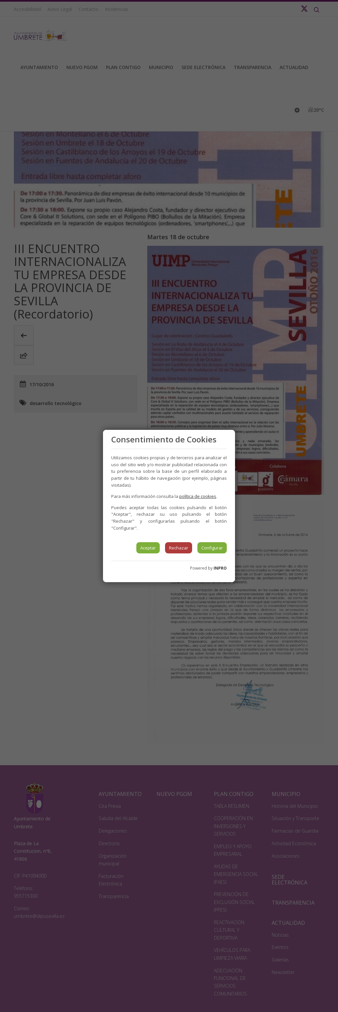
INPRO (220, 568)
